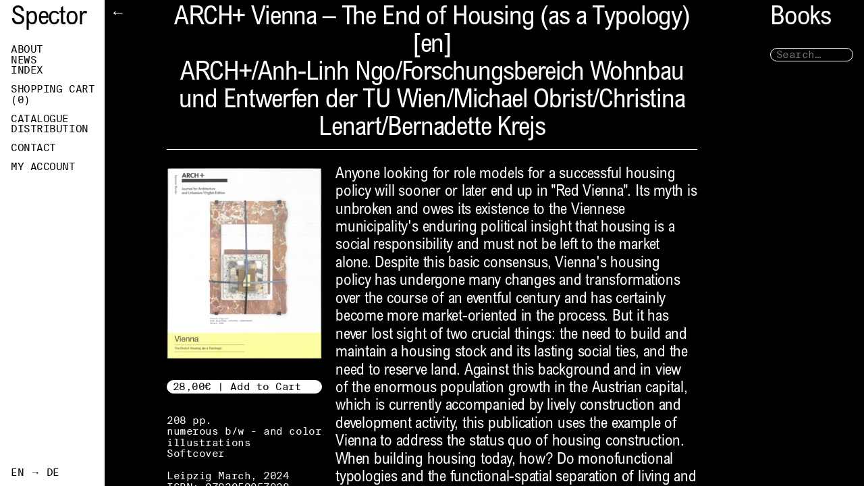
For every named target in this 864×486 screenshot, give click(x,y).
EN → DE (35, 472)
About (27, 49)
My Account (43, 166)
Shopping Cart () (52, 94)
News (23, 60)
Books (800, 18)
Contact (33, 147)
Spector (48, 18)
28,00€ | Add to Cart (237, 386)
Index (27, 70)
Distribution (49, 129)
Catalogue (40, 118)
